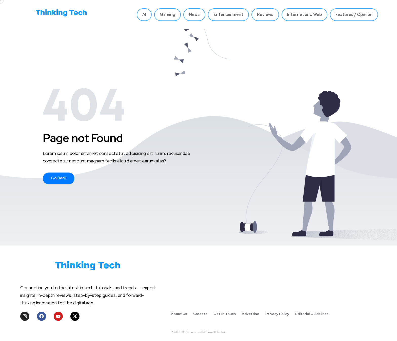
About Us (179, 313)
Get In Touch (224, 313)
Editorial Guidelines (312, 313)
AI (144, 14)
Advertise (250, 313)
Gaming (167, 14)
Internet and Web (304, 14)
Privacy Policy (277, 313)
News (194, 14)
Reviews (265, 14)
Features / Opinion (353, 14)
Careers (200, 313)
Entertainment (228, 14)
